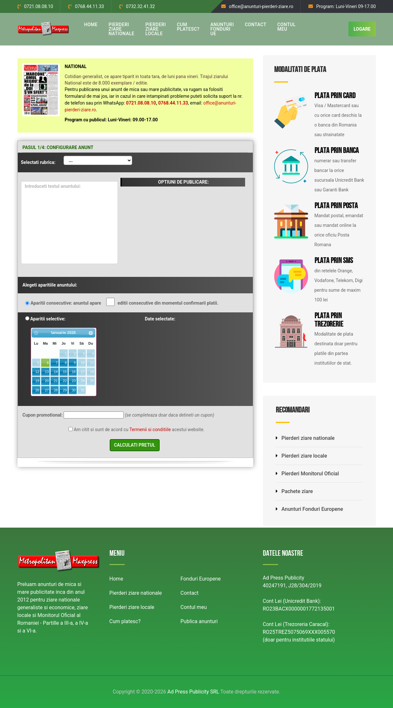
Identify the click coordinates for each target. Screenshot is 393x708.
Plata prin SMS (334, 261)
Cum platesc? (125, 621)
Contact (190, 593)
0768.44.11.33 (89, 6)
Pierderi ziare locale (301, 456)
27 (47, 390)
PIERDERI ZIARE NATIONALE (121, 29)
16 (74, 372)
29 (65, 390)
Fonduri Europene (201, 579)
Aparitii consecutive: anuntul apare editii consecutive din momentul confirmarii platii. (124, 302)
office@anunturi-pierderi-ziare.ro (261, 6)
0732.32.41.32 (140, 6)
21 (56, 381)
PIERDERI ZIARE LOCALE (155, 29)
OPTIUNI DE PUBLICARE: (183, 182)
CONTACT (255, 24)
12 (37, 372)
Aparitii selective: (48, 318)
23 (74, 381)
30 (74, 390)
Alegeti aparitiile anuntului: (50, 285)
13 (47, 372)
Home (116, 579)
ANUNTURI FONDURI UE (222, 29)
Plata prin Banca (337, 151)
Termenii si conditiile (150, 429)
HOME (91, 24)
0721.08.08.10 (38, 6)
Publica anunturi (199, 621)
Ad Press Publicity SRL (193, 692)
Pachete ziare (294, 491)
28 (56, 390)
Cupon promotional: (43, 415)
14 (56, 372)
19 (37, 381)
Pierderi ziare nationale (305, 438)
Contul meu (194, 607)
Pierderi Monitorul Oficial (307, 473)
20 (47, 381)
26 (37, 390)
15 (65, 372)
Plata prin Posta (336, 206)
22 (65, 381)
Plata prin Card (335, 96)
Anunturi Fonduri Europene (309, 509)
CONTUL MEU (286, 27)
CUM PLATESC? (188, 27)
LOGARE (362, 29)
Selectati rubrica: (38, 162)
